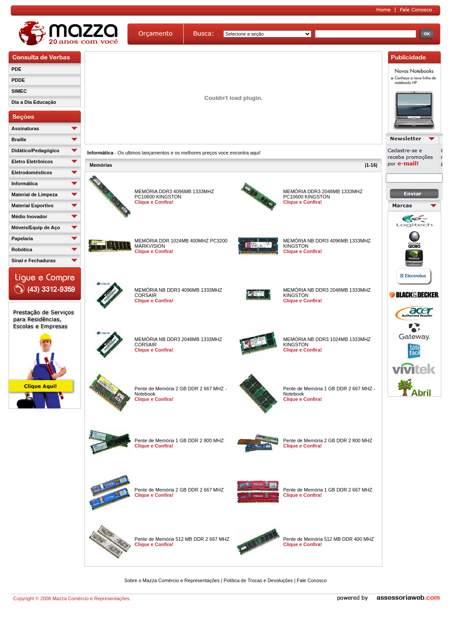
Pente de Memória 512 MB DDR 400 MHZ (328, 539)
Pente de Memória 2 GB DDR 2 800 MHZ (327, 440)
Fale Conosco (312, 580)
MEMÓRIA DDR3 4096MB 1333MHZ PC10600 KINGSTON (174, 194)
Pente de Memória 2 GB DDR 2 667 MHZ (179, 489)
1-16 (371, 165)
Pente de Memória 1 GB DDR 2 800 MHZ (179, 440)
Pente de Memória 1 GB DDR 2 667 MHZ (327, 489)
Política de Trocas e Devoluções (258, 580)
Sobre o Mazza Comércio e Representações (171, 580)
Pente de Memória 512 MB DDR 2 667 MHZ (182, 539)
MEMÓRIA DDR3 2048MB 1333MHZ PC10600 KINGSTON (322, 194)
